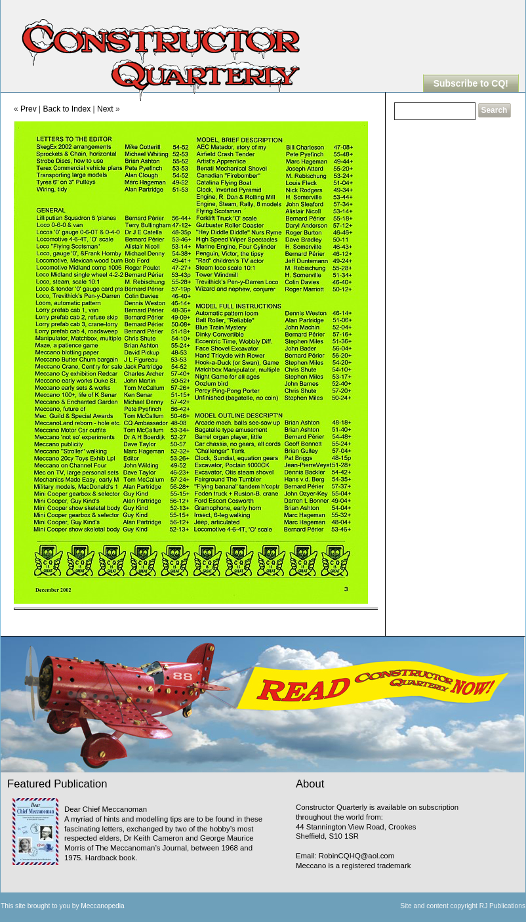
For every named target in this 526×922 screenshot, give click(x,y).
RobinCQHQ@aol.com (356, 856)
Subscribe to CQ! (471, 83)
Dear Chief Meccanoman (105, 809)
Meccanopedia (102, 906)
